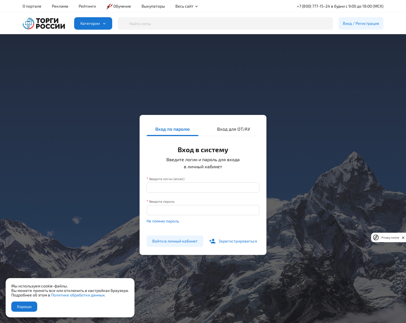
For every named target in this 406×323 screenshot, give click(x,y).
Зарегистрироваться (233, 241)
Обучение (118, 6)
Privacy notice (390, 237)
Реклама (60, 6)
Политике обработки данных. (78, 295)
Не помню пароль (163, 221)
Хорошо (24, 306)
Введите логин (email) (166, 179)
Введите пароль (162, 201)
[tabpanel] (203, 194)
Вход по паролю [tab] (172, 129)
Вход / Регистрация (361, 23)
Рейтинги (87, 6)
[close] (403, 237)
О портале (32, 6)
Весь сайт (186, 6)
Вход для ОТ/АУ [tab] (233, 129)
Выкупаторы (153, 6)
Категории (94, 23)
